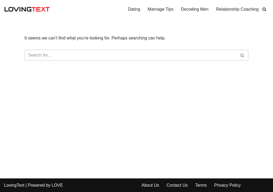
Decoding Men (194, 9)
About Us (150, 185)
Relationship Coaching (237, 9)
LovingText (14, 185)
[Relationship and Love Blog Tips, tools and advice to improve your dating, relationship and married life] (27, 9)
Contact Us (177, 185)
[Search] (264, 9)
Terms (201, 185)
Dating (134, 9)
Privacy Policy (227, 185)
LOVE (57, 185)
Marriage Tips (161, 9)
